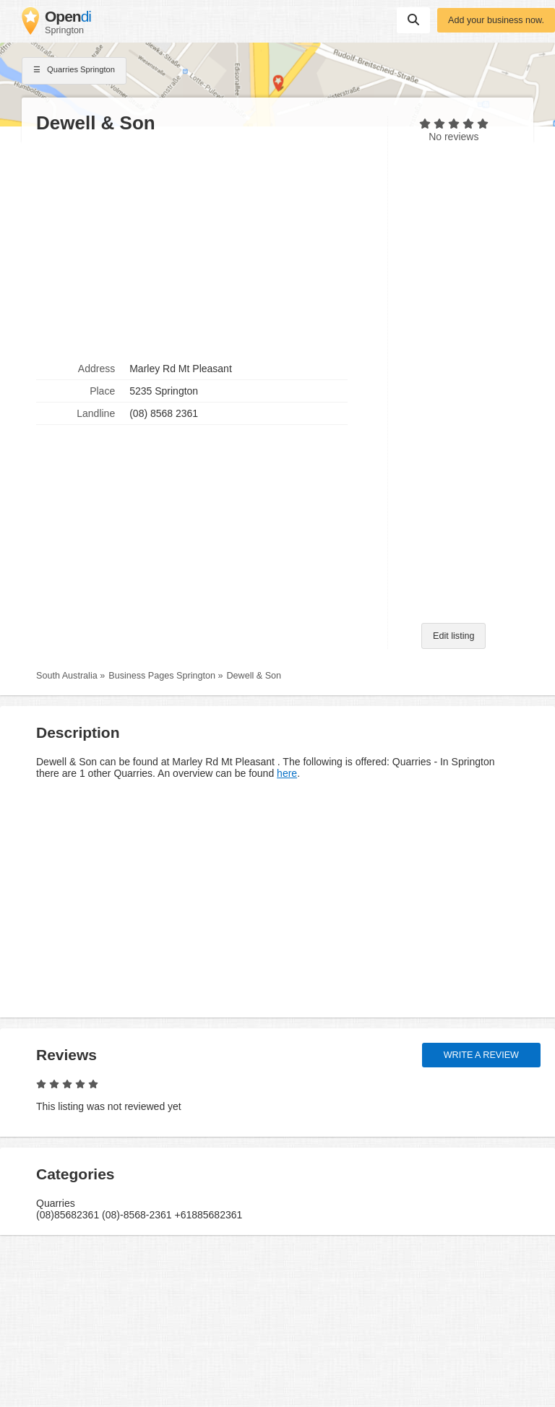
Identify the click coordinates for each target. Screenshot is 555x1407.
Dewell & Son (253, 676)
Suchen (413, 19)
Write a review (481, 1055)
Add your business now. (496, 20)
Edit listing (453, 636)
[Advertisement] (204, 246)
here (287, 773)
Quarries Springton (74, 71)
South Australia (67, 676)
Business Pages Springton (161, 676)
